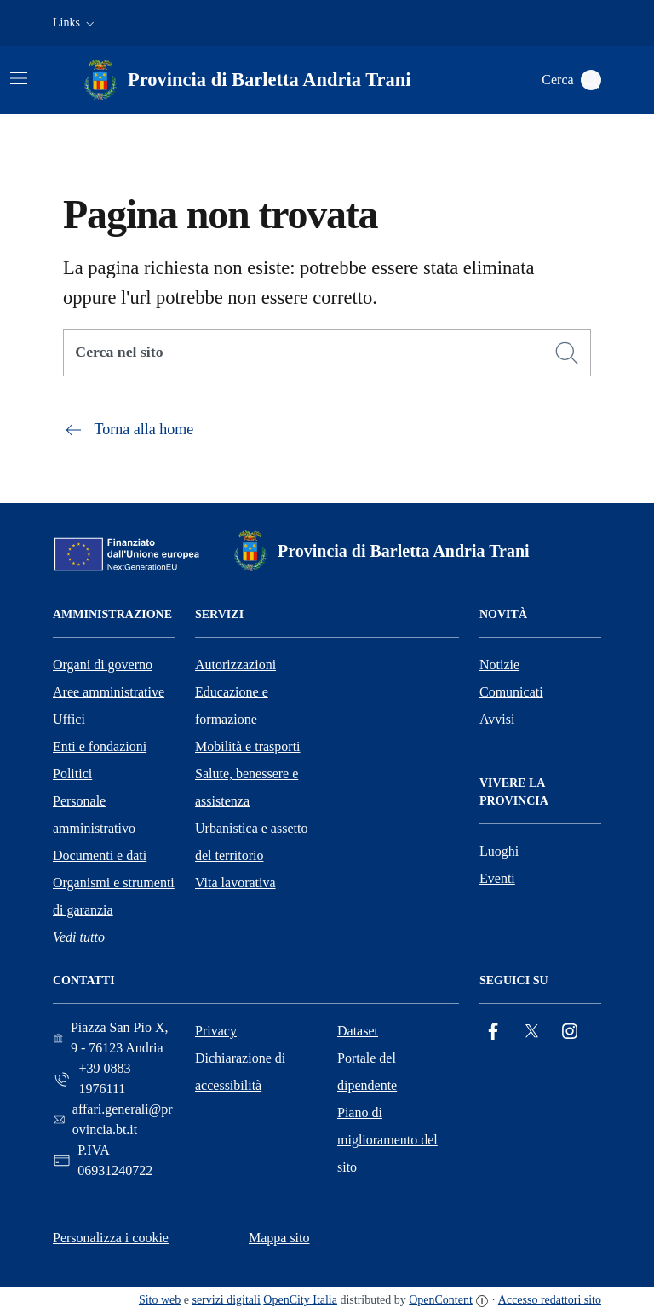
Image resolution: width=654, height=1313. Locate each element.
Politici (72, 773)
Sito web (160, 1299)
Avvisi (496, 719)
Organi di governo (102, 664)
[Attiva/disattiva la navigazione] (19, 78)
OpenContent (441, 1299)
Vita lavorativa (235, 882)
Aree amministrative (108, 692)
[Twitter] (531, 1032)
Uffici (69, 719)
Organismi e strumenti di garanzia (114, 896)
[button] (75, 23)
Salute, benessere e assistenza (246, 787)
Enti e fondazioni (99, 746)
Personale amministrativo (94, 814)
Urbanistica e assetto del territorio (251, 842)
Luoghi (499, 851)
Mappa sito (279, 1237)
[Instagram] (569, 1032)
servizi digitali (226, 1299)
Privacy (216, 1030)
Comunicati (511, 692)
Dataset (357, 1030)
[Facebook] (493, 1032)
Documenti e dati (99, 855)
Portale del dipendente (367, 1071)
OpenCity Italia (300, 1299)
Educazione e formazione (231, 705)
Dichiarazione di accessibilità (240, 1071)
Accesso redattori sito (549, 1299)
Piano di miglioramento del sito (387, 1139)
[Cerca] (567, 353)
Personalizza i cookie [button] (111, 1237)
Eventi (497, 878)
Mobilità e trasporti (248, 746)
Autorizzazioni (235, 664)
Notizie (499, 664)
